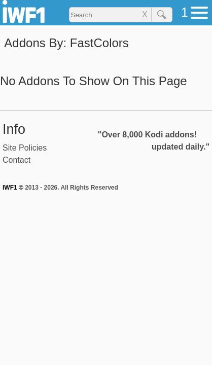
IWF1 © (13, 187)
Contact (16, 160)
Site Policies (25, 147)
